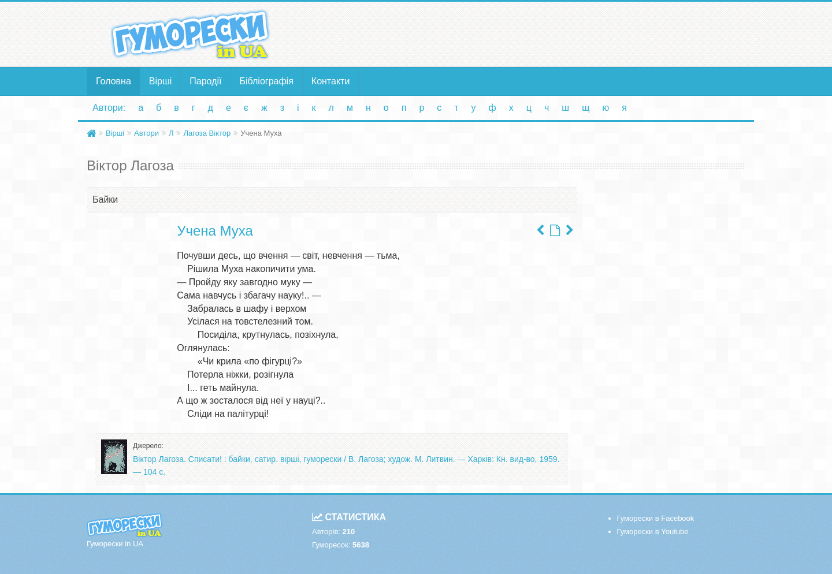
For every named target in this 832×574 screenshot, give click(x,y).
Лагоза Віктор (207, 133)
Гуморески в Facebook (655, 518)
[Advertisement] (528, 33)
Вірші (160, 81)
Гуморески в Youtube (653, 531)
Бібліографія (267, 81)
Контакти (330, 81)
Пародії (205, 81)
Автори (146, 133)
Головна (113, 81)
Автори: (108, 108)
